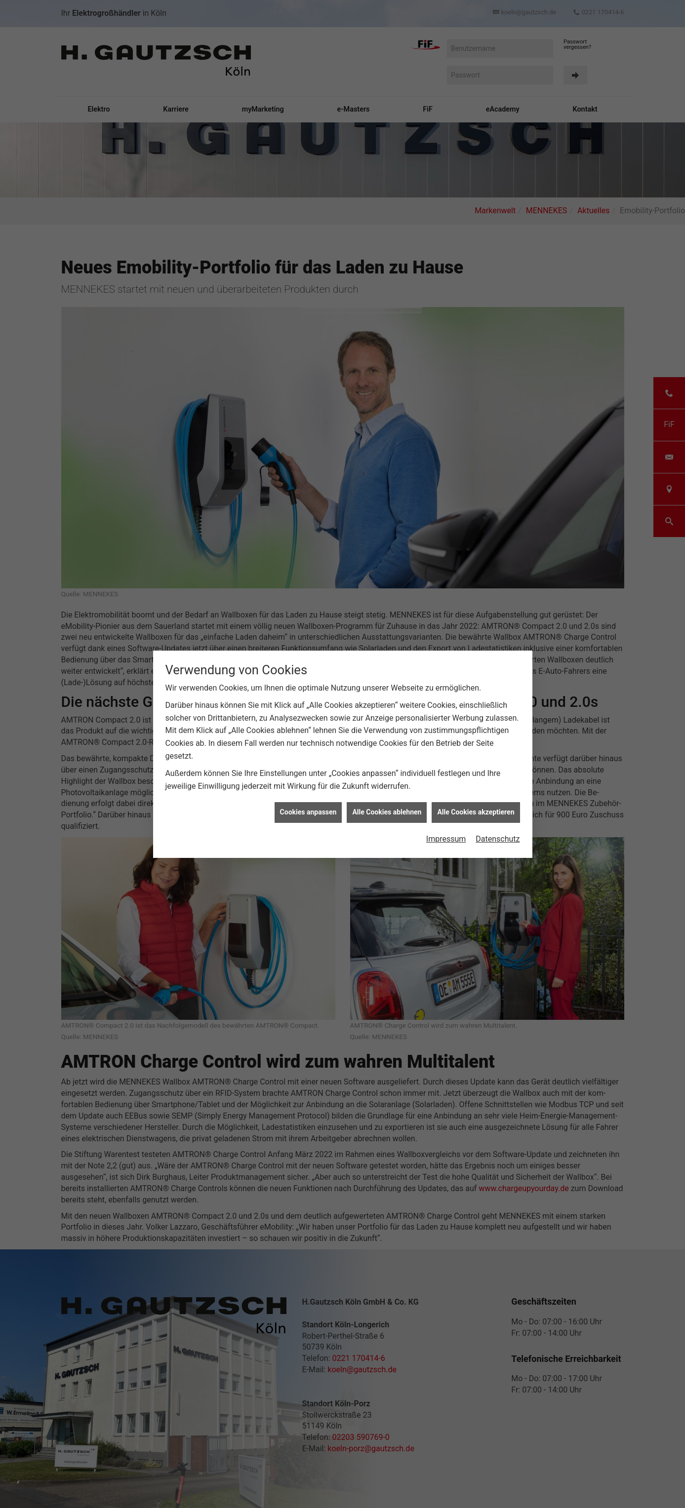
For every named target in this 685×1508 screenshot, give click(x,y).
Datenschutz (498, 823)
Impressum (446, 823)
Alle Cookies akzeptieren (475, 797)
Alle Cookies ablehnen (386, 797)
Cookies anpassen (308, 797)
